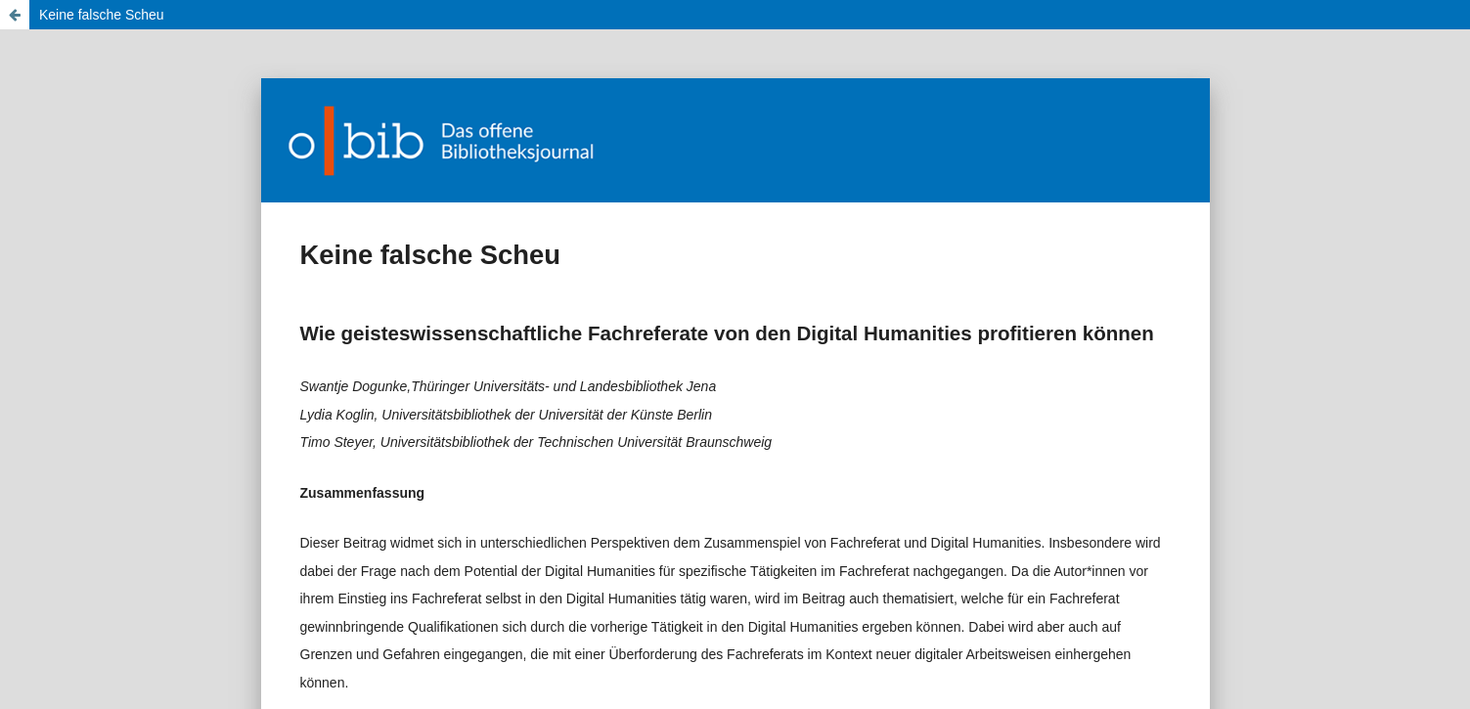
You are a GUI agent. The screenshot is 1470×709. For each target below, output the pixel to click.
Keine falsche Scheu (101, 14)
